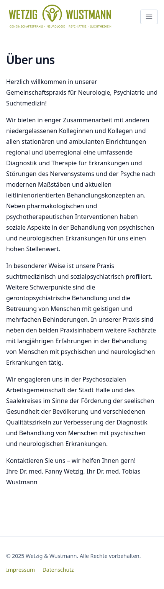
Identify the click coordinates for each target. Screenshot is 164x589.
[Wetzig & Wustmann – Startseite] (62, 17)
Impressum (20, 569)
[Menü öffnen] (149, 17)
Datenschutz (58, 569)
